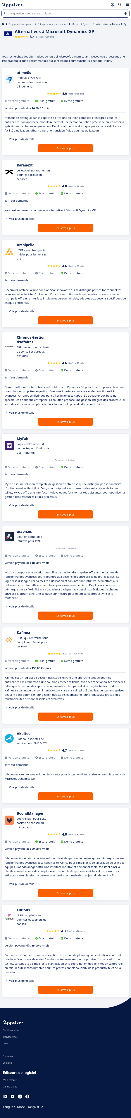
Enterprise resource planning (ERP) (52, 24)
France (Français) (30, 1107)
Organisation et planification (21, 24)
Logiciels (7, 1062)
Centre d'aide (10, 1086)
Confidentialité (11, 1030)
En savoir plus (65, 148)
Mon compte (10, 1080)
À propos (8, 1056)
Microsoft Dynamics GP (82, 24)
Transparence (10, 1036)
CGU (5, 1043)
